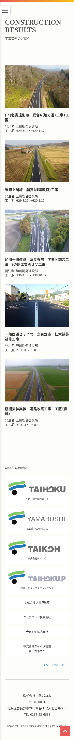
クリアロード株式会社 (37, 617)
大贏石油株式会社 (37, 632)
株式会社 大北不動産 (37, 602)
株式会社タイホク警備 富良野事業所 (37, 648)
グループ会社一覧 (53, 664)
